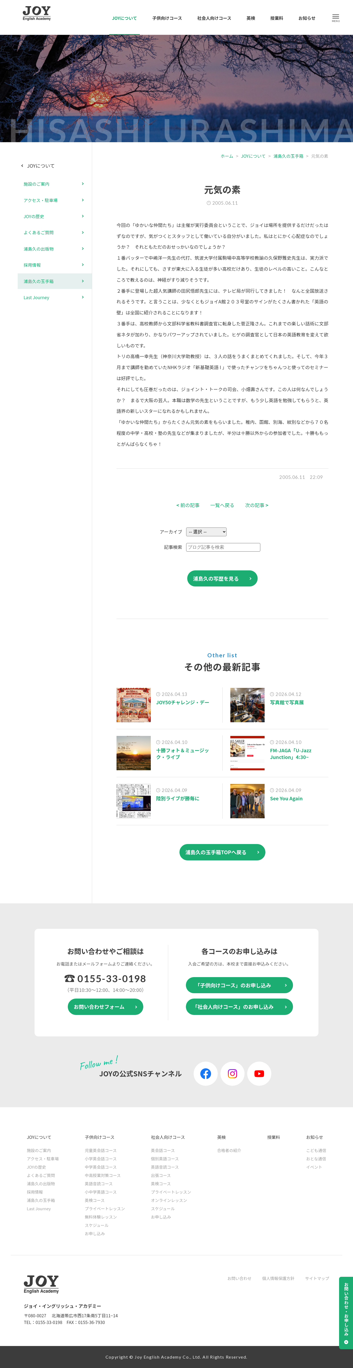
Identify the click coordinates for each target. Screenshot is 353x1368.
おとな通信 (316, 1158)
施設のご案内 (36, 184)
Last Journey (36, 297)
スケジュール (96, 1225)
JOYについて (124, 18)
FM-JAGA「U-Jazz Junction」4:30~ (290, 753)
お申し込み (95, 1233)
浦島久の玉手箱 (288, 156)
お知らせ (307, 18)
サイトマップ (317, 1278)
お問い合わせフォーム (99, 1006)
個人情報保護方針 (278, 1278)
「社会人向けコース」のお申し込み (232, 1006)
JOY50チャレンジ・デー (182, 702)
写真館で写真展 (287, 702)
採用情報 (32, 265)
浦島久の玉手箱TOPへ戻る (216, 852)
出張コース (161, 1175)
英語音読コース (98, 1183)
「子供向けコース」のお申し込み (233, 985)
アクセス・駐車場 (41, 200)
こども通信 (316, 1150)
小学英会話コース (101, 1158)
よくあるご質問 (39, 232)
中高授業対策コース (103, 1175)
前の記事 (188, 505)
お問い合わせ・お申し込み (346, 1309)
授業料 (276, 18)
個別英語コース (165, 1158)
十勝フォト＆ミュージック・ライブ (182, 753)
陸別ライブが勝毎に (178, 798)
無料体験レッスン (101, 1217)
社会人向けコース (214, 18)
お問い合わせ (239, 1278)
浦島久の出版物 (39, 248)
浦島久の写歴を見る (216, 578)
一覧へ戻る (222, 505)
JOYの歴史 (34, 216)
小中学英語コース (101, 1192)
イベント (314, 1167)
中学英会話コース (101, 1167)
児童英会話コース (101, 1150)
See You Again (286, 798)
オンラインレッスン (169, 1200)
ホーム (226, 156)
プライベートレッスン (105, 1208)
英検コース (94, 1200)
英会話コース (163, 1150)
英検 (251, 18)
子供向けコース (167, 18)
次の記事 (256, 505)
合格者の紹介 (229, 1150)
